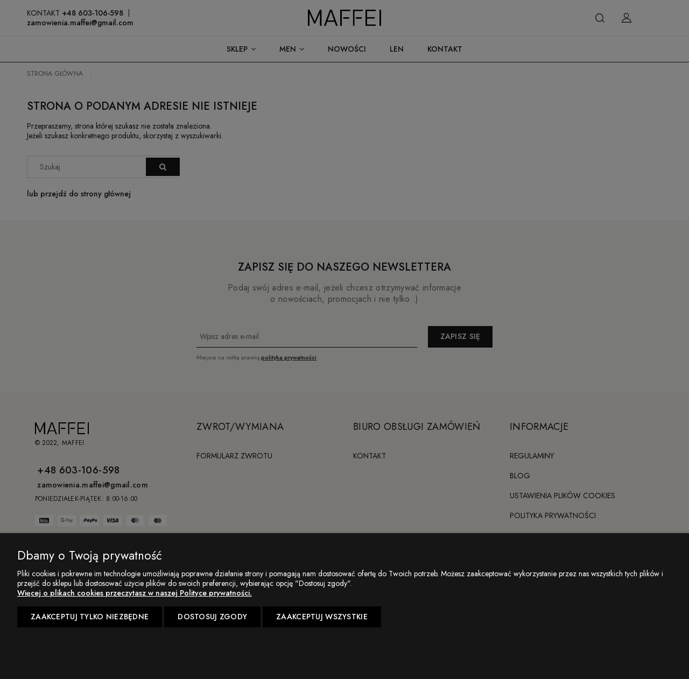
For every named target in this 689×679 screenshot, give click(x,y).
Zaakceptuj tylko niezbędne (90, 616)
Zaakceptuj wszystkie (322, 616)
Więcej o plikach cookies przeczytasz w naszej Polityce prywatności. (134, 593)
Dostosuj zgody (212, 616)
